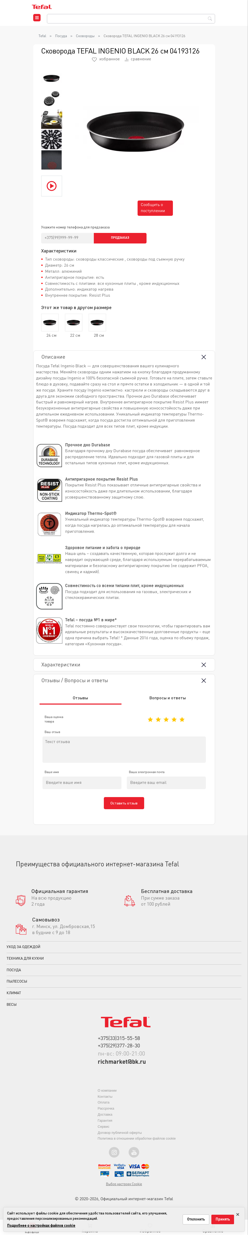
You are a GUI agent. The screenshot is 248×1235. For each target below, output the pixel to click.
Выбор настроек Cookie (124, 1187)
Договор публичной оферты (120, 1136)
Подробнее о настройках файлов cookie (41, 1226)
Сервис (104, 1130)
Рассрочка (106, 1112)
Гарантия (105, 1124)
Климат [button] (14, 996)
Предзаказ (120, 238)
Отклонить (196, 1219)
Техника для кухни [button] (25, 962)
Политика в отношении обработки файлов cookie (137, 1142)
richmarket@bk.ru (122, 1065)
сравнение (138, 59)
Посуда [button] (14, 973)
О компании (107, 1094)
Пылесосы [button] (17, 985)
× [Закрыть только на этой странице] (238, 1213)
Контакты (105, 1100)
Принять (223, 1219)
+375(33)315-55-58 (119, 1042)
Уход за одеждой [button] (23, 950)
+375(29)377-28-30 (119, 1049)
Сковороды (85, 36)
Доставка (105, 1118)
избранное (106, 59)
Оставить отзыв (124, 806)
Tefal (42, 36)
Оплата (104, 1106)
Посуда (61, 36)
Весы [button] (12, 1008)
